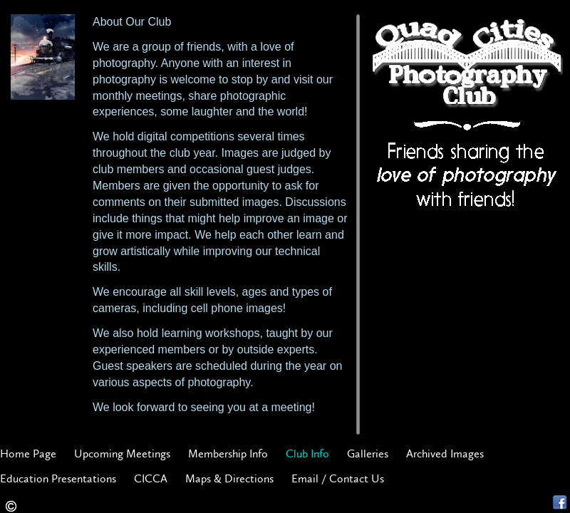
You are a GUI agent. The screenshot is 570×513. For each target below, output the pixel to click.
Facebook (559, 502)
